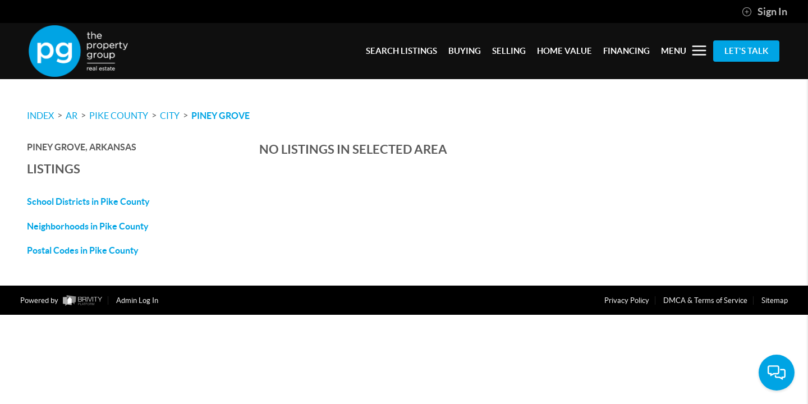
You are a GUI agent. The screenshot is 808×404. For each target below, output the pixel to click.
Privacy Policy (626, 300)
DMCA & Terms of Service (705, 300)
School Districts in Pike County (88, 201)
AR (71, 116)
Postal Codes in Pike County (83, 250)
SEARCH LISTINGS (401, 51)
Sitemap (774, 300)
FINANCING (626, 51)
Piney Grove (220, 116)
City (170, 116)
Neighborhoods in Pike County (88, 226)
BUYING (464, 51)
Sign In (764, 11)
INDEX (40, 116)
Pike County (118, 116)
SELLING (509, 51)
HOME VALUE (564, 51)
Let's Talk (746, 51)
